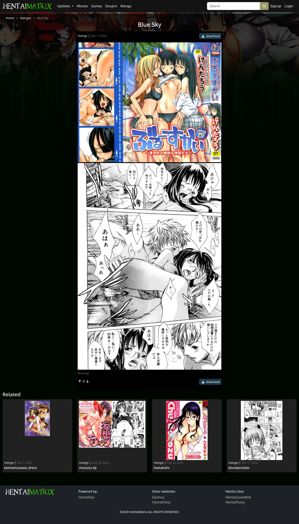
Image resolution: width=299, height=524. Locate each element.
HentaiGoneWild (238, 497)
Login (288, 6)
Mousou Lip (88, 468)
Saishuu (158, 497)
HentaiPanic (161, 502)
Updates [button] (64, 6)
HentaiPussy (235, 502)
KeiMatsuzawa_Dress (20, 468)
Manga (125, 6)
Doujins (111, 6)
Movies (82, 6)
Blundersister (239, 468)
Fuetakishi (161, 468)
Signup (275, 6)
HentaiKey (86, 497)
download (211, 36)
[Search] (233, 6)
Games (96, 6)
